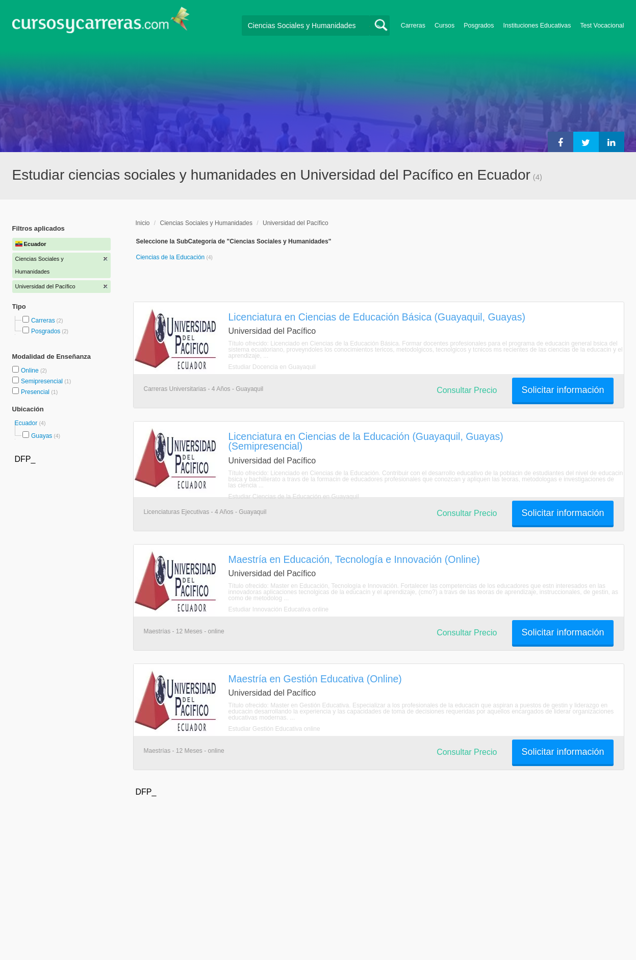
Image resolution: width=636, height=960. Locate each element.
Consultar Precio (467, 390)
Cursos (444, 25)
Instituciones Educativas (537, 25)
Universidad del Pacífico (295, 223)
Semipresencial (42, 381)
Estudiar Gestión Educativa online (274, 728)
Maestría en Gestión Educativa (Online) (315, 678)
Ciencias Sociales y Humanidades (206, 223)
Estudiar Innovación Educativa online (278, 609)
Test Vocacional (602, 25)
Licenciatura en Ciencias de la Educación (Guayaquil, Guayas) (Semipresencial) (365, 441)
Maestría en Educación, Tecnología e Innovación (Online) (354, 559)
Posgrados (479, 25)
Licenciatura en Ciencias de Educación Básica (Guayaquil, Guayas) (376, 317)
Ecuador (27, 423)
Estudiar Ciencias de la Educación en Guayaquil (293, 496)
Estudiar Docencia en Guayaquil (272, 367)
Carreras (413, 25)
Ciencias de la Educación (171, 257)
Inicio (143, 223)
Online (30, 370)
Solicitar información (562, 390)
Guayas (41, 435)
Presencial (36, 392)
